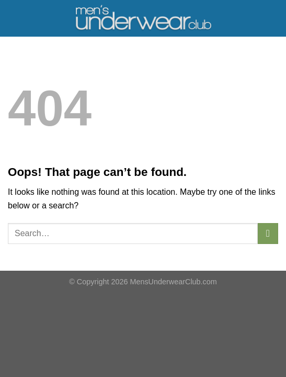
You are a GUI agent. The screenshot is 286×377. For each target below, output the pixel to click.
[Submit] (268, 233)
